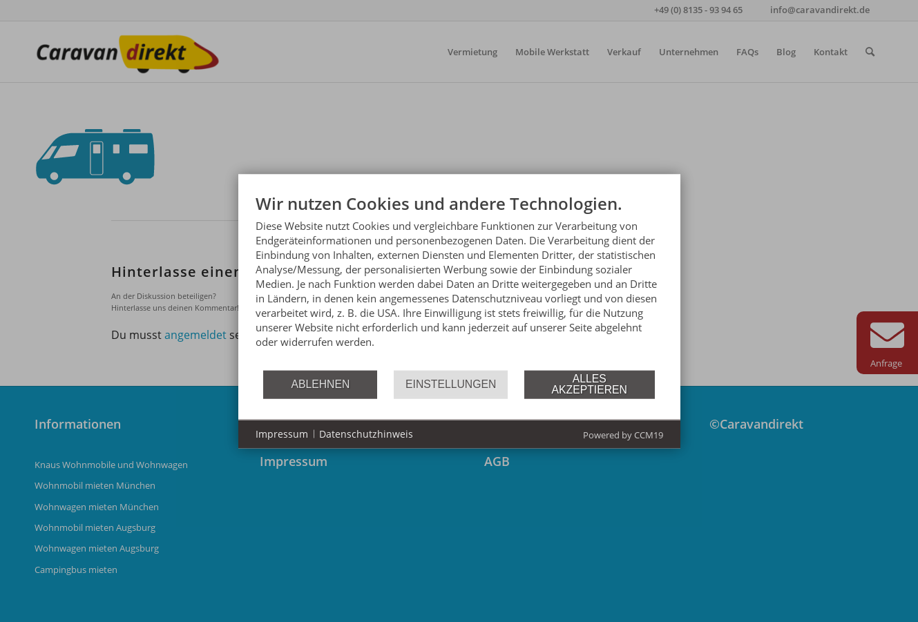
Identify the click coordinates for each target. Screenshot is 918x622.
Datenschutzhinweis (366, 433)
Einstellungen (450, 384)
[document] (459, 281)
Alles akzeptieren (589, 384)
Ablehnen (320, 384)
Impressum (282, 433)
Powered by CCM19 (623, 434)
